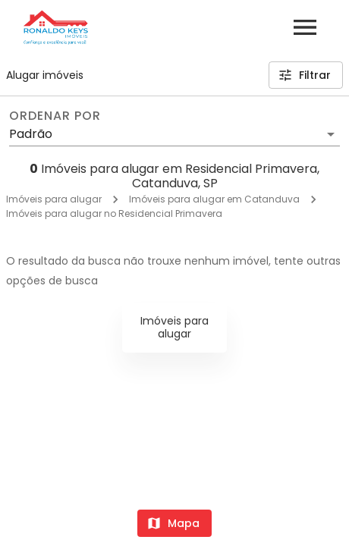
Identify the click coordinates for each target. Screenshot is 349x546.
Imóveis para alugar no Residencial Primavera (114, 213)
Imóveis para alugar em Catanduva (214, 199)
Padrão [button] (30, 134)
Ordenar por (54, 116)
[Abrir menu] (305, 27)
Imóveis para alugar (54, 199)
